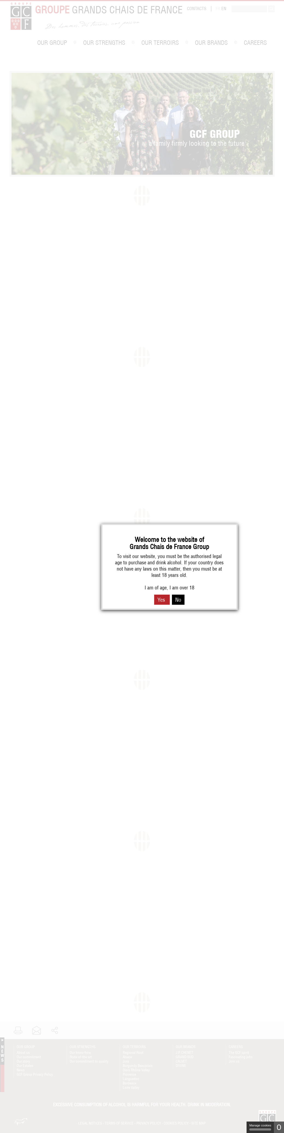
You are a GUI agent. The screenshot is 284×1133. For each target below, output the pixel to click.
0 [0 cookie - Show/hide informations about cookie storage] (279, 1127)
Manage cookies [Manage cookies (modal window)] (260, 1127)
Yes (161, 599)
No (178, 599)
